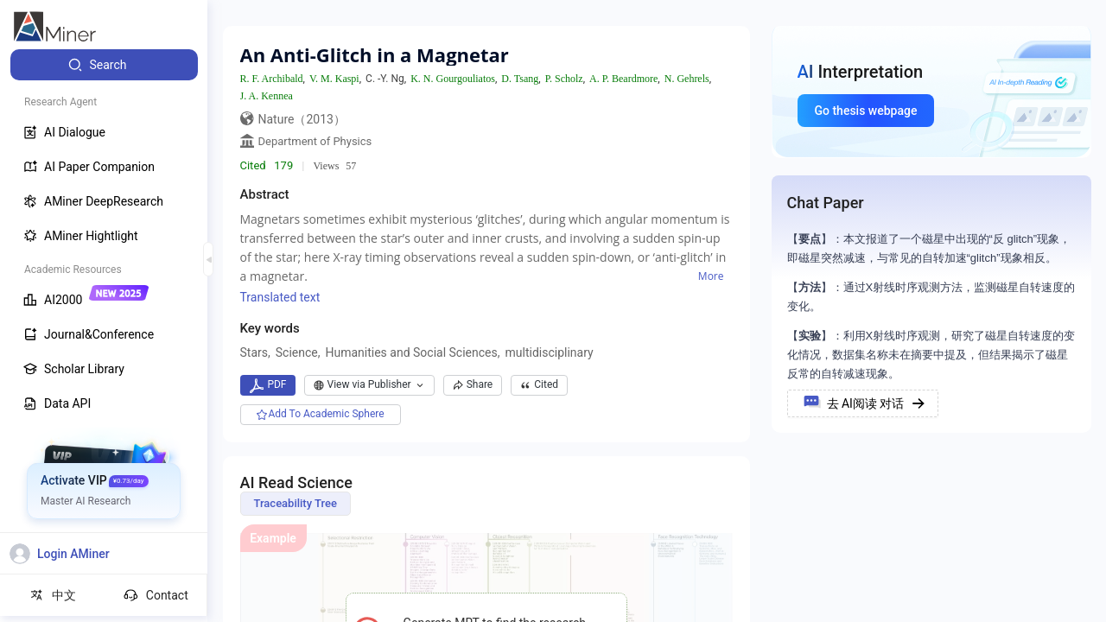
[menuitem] (104, 64)
